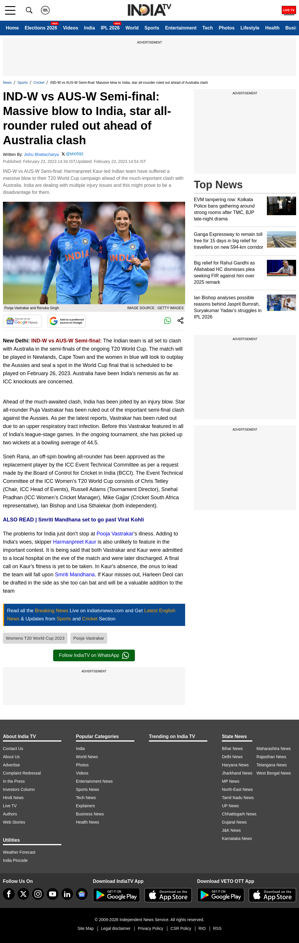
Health (272, 27)
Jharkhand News (237, 773)
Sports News (87, 789)
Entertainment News (94, 781)
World (132, 27)
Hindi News (13, 797)
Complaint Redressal (22, 773)
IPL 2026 (110, 27)
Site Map (85, 928)
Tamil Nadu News (238, 797)
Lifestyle (249, 27)
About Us (11, 756)
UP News (230, 805)
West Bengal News (273, 773)
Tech (207, 27)
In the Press (14, 781)
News (7, 83)
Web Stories (14, 822)
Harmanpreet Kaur (74, 542)
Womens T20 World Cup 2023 (35, 638)
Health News (87, 822)
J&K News (231, 830)
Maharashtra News (273, 748)
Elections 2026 (41, 27)
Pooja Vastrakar (115, 534)
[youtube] (52, 894)
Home (12, 27)
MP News (230, 781)
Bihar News (232, 748)
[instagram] (38, 894)
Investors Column (19, 789)
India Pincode (15, 860)
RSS (217, 928)
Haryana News (235, 765)
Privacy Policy (150, 928)
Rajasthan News (271, 756)
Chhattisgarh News (239, 814)
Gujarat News (234, 822)
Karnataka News (237, 838)
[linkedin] (67, 894)
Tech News (86, 797)
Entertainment (181, 27)
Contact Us (13, 748)
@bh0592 (75, 154)
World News (87, 756)
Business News (90, 814)
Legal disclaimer (116, 928)
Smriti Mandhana (75, 574)
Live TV (10, 805)
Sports (152, 27)
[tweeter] (23, 894)
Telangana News (271, 765)
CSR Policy (181, 928)
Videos (70, 27)
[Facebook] (9, 894)
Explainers (85, 805)
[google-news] (82, 894)
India (89, 27)
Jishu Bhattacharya (41, 154)
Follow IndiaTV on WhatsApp (94, 655)
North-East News (237, 789)
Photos (226, 27)
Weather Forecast (19, 852)
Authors (10, 814)
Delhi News (232, 756)
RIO (202, 928)
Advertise (11, 765)
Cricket (39, 83)
